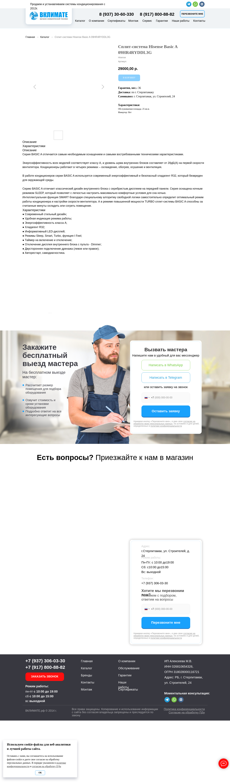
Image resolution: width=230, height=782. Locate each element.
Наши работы (180, 20)
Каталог (80, 20)
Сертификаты (116, 20)
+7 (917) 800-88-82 (45, 728)
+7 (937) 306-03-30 (154, 644)
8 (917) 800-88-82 (157, 14)
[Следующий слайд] (181, 344)
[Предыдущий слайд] (49, 344)
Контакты (199, 20)
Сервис (147, 20)
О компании (96, 20)
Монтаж (133, 20)
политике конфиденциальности (166, 487)
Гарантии (162, 20)
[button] (192, 13)
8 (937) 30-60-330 (116, 14)
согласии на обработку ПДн (46, 766)
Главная (30, 37)
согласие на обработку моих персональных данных (164, 484)
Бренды (86, 736)
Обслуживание (129, 729)
